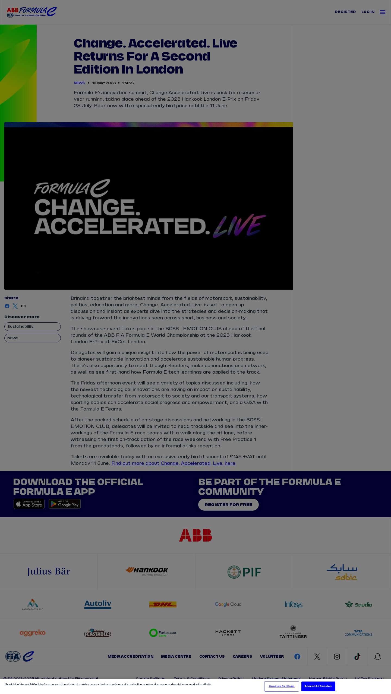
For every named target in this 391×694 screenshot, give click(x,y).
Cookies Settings (282, 686)
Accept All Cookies (318, 686)
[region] (195, 686)
